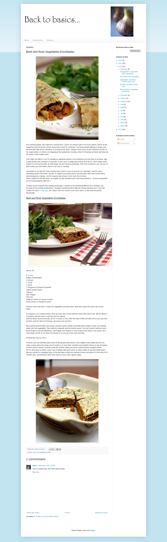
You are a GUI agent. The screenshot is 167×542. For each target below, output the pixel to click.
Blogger (92, 530)
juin (121, 110)
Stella (34, 466)
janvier (123, 126)
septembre (124, 101)
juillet (122, 107)
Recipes (50, 40)
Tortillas (30, 275)
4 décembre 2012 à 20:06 (46, 466)
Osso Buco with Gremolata (129, 77)
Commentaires (124, 143)
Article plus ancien (101, 513)
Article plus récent (33, 513)
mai (121, 113)
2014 (121, 60)
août (122, 104)
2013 (121, 63)
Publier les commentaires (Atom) (47, 516)
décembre (124, 69)
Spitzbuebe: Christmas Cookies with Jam (128, 81)
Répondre (35, 472)
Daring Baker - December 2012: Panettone (129, 72)
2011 (121, 129)
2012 (121, 66)
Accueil (67, 513)
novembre (124, 95)
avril (122, 117)
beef (34, 452)
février (122, 123)
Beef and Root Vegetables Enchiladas (129, 90)
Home (26, 40)
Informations (38, 40)
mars (122, 120)
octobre (123, 98)
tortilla (49, 452)
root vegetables (41, 452)
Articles (121, 139)
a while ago (43, 190)
